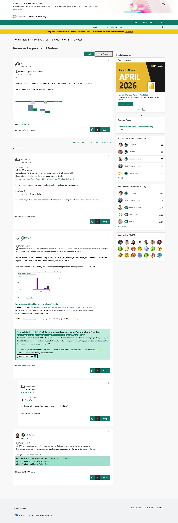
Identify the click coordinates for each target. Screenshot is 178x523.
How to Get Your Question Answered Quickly (135, 126)
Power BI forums (22, 39)
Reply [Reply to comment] (105, 222)
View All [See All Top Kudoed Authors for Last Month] (122, 226)
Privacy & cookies (135, 507)
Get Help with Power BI (57, 39)
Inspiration (61, 16)
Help (151, 22)
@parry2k (28, 400)
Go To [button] (159, 22)
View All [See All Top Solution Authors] (122, 178)
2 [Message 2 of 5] (22, 472)
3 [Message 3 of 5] (22, 366)
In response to (27, 392)
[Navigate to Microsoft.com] (19, 16)
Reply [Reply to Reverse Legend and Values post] (105, 130)
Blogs (92, 16)
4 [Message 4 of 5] (27, 413)
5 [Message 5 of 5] (22, 216)
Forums (51, 16)
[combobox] (137, 27)
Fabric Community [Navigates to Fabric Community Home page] (37, 16)
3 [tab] (139, 109)
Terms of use (148, 507)
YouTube (67, 458)
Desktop (78, 39)
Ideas (71, 16)
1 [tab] (136, 109)
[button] (89, 54)
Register (136, 22)
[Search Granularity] (99, 27)
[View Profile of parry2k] (28, 237)
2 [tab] (138, 109)
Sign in (144, 22)
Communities (81, 16)
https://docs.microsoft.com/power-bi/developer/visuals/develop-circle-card (44, 179)
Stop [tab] (143, 109)
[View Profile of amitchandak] (29, 435)
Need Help (26, 124)
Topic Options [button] (103, 54)
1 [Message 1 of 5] (22, 130)
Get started (129, 31)
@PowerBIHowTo (35, 332)
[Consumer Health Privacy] (43, 515)
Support (110, 16)
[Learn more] (125, 104)
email (28, 353)
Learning (101, 16)
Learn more (17, 9)
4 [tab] (141, 109)
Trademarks (160, 507)
